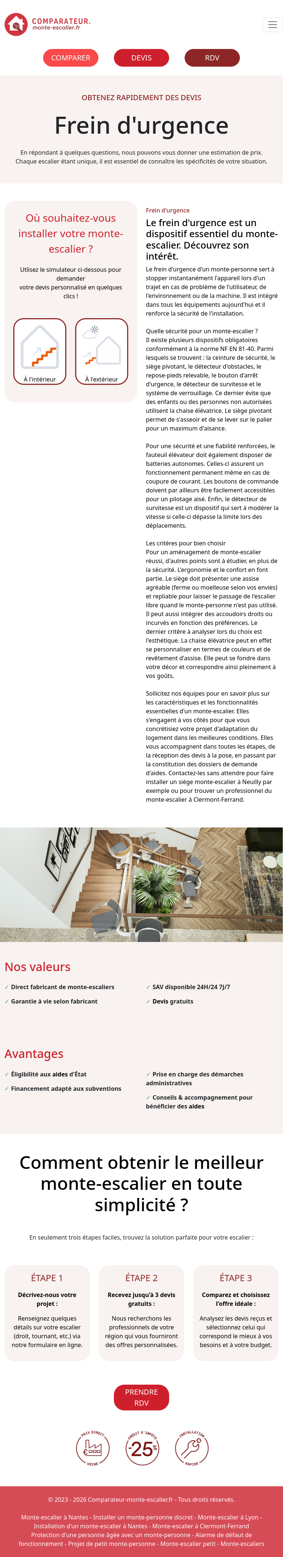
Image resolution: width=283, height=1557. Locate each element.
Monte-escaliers (242, 1544)
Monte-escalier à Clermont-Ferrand (200, 1526)
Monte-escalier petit (188, 1544)
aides (60, 1074)
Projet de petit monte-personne (112, 1544)
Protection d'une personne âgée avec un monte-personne (110, 1535)
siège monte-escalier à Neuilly (219, 782)
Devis (141, 58)
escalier (264, 596)
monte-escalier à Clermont (182, 799)
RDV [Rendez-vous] (212, 58)
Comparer (70, 58)
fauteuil (156, 455)
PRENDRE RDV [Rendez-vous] (141, 1397)
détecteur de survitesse (215, 384)
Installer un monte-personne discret (143, 1517)
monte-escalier (233, 331)
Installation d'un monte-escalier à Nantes (90, 1526)
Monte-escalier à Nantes (54, 1517)
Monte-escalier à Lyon (228, 1517)
